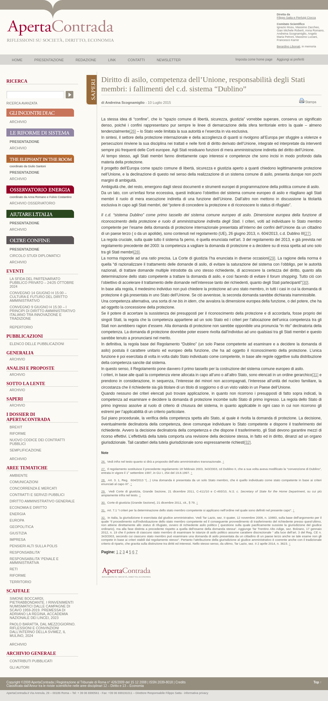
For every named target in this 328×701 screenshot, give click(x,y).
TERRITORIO (20, 582)
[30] (305, 282)
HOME (17, 60)
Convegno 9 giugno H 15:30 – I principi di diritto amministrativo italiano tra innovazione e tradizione (42, 312)
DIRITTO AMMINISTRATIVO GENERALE (42, 501)
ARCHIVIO (18, 122)
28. (103, 480)
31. (103, 510)
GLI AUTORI (19, 667)
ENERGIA (18, 514)
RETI (14, 569)
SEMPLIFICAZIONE (25, 450)
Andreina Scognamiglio (124, 102)
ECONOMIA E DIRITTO (28, 507)
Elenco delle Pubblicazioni (37, 344)
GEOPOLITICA (22, 527)
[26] (132, 131)
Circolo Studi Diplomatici (35, 256)
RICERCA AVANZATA (21, 103)
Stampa (310, 102)
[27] (307, 233)
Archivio (18, 229)
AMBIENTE (19, 475)
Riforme (18, 433)
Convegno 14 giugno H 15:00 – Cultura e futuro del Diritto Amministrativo (39, 296)
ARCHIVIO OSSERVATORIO (32, 203)
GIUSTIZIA (18, 533)
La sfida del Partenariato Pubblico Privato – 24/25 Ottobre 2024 (42, 282)
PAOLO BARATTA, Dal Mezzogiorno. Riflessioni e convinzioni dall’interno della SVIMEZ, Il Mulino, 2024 (43, 630)
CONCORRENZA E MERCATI (33, 488)
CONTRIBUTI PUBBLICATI (31, 661)
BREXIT (16, 427)
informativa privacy (196, 693)
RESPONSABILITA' (25, 552)
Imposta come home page (254, 59)
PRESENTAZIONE (49, 60)
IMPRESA (18, 539)
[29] (272, 258)
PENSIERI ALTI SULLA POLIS (33, 546)
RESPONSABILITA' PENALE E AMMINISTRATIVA (34, 561)
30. (103, 502)
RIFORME (18, 575)
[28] (136, 252)
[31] (315, 375)
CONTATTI (136, 60)
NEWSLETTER (169, 60)
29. (103, 491)
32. (103, 517)
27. (103, 469)
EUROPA (17, 520)
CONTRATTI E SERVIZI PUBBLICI (37, 495)
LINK (112, 60)
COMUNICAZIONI (24, 482)
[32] (247, 442)
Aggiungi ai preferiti (290, 59)
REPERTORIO (21, 327)
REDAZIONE (86, 60)
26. (103, 461)
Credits (181, 682)
